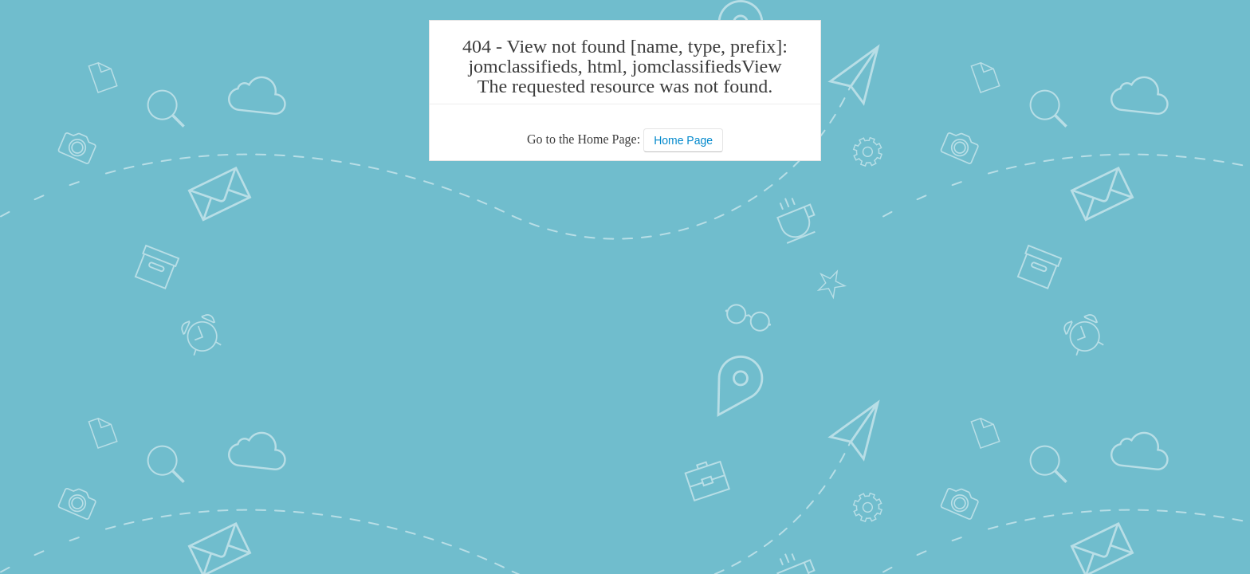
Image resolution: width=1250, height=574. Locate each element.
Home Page (683, 140)
